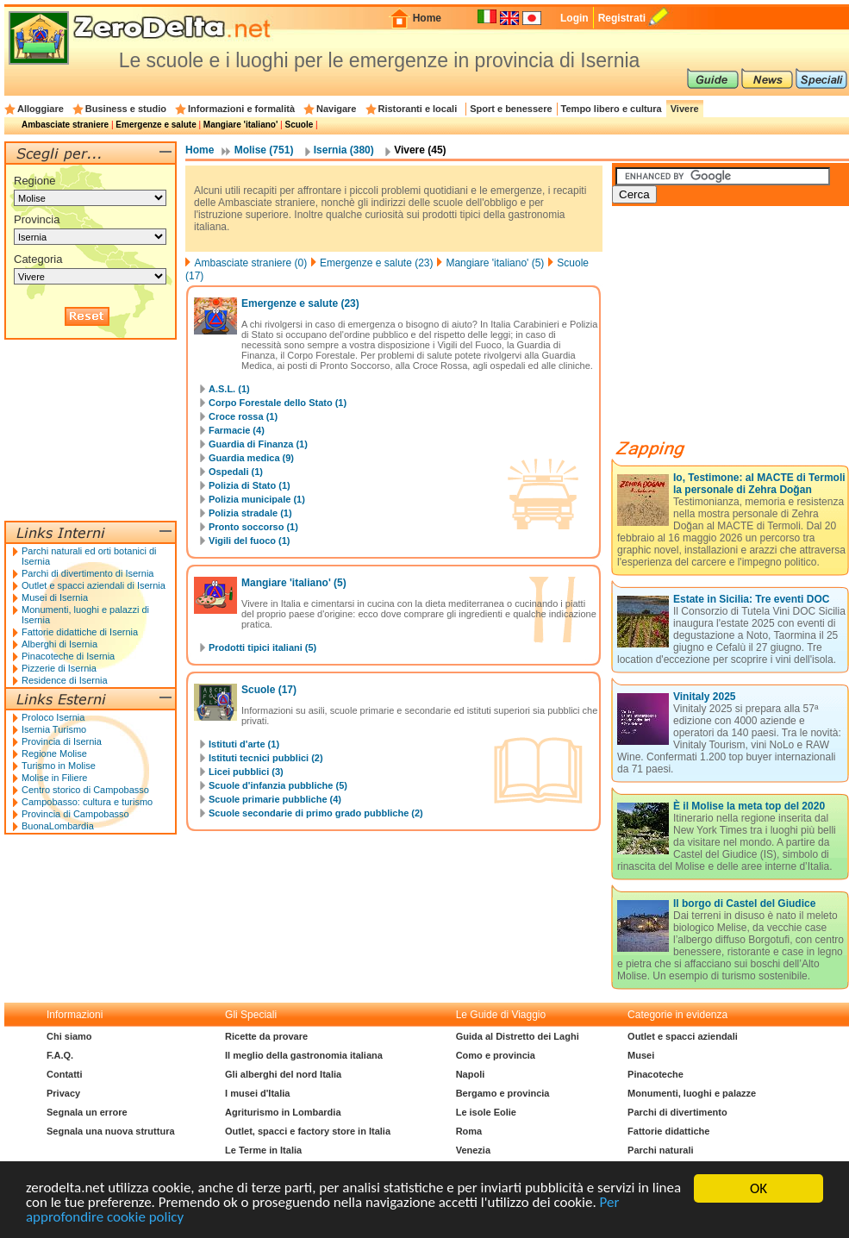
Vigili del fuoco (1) (249, 540)
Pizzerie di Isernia (59, 668)
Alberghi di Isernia (59, 644)
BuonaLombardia (58, 826)
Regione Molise (54, 753)
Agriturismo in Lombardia (282, 1112)
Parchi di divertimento (677, 1112)
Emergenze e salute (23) (376, 263)
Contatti (65, 1074)
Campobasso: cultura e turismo (87, 802)
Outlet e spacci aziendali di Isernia (93, 585)
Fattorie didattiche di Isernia (80, 632)
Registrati (622, 18)
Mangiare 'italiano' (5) (495, 263)
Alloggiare (40, 108)
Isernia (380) (344, 150)
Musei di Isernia (55, 597)
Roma (469, 1131)
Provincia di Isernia (62, 741)
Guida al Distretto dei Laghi (517, 1036)
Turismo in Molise (59, 765)
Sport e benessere (511, 108)
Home (427, 18)
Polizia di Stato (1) (249, 485)
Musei (640, 1055)
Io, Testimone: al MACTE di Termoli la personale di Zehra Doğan (759, 484)
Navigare (336, 108)
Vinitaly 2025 (704, 697)
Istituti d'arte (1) (244, 744)
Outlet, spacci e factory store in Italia (307, 1131)
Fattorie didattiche (668, 1131)
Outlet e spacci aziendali (682, 1036)
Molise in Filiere (54, 777)
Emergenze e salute (155, 124)
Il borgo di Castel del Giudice (744, 903)
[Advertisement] (90, 430)
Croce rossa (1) (243, 416)
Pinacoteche (655, 1074)
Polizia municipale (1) (257, 499)
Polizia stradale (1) (250, 513)
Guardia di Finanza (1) (258, 444)
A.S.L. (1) (229, 389)
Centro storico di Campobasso (85, 790)
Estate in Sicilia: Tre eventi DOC (751, 599)
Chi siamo (69, 1036)
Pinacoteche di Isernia (68, 656)
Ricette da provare (266, 1036)
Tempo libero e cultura (611, 108)
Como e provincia (495, 1055)
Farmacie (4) (237, 430)
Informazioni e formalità (241, 108)
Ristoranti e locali (418, 108)
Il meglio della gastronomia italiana (304, 1055)
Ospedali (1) (236, 471)
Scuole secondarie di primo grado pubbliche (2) (316, 813)
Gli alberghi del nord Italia (283, 1074)
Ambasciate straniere (65, 124)
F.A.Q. (60, 1055)
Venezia (473, 1150)
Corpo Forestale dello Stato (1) (277, 402)
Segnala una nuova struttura (111, 1131)
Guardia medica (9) (251, 458)
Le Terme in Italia (263, 1150)
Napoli (470, 1074)
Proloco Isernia (53, 717)
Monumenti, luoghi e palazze (691, 1093)
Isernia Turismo (54, 729)
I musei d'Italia (257, 1093)
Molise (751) (264, 150)
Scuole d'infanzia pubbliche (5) (278, 785)
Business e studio (125, 108)
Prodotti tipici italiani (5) (262, 647)
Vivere (685, 108)
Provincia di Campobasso (75, 814)
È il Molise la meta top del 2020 (749, 806)
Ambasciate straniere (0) (250, 263)
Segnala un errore (87, 1112)
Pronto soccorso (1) (253, 527)
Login (574, 18)
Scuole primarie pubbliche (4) (275, 799)
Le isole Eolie (486, 1112)
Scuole (298, 124)
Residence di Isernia (65, 680)
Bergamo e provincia (503, 1093)
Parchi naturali (660, 1150)
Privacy (63, 1093)
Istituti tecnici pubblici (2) (266, 758)
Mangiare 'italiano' (240, 124)
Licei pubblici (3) (246, 771)
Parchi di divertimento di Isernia (87, 573)
